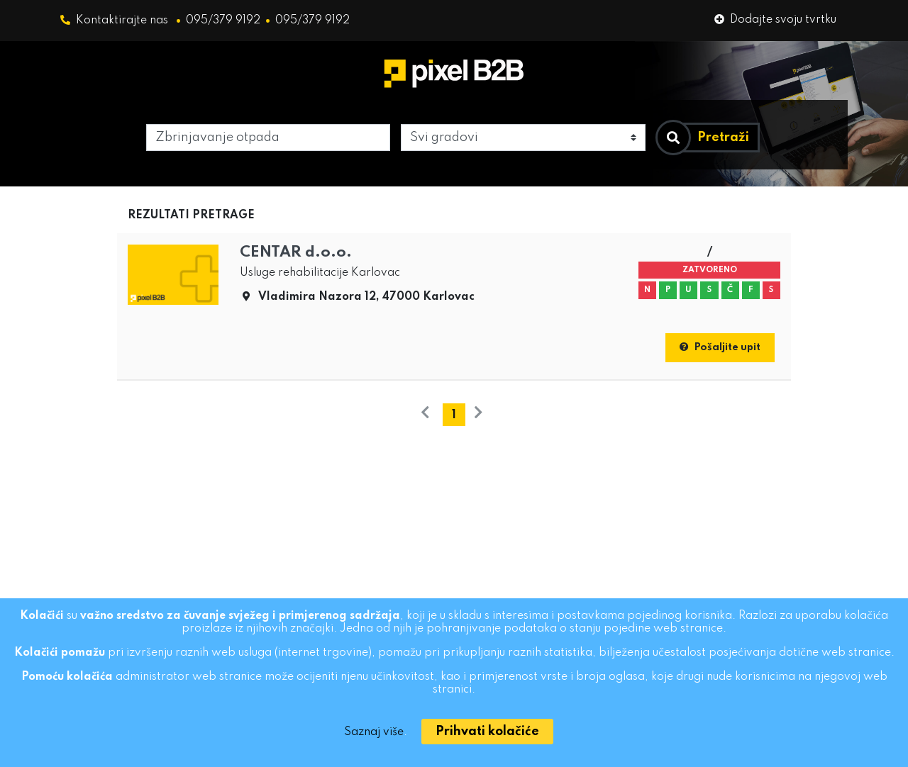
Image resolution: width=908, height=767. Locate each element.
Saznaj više (374, 732)
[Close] (487, 731)
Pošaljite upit (720, 347)
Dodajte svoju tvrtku (775, 20)
